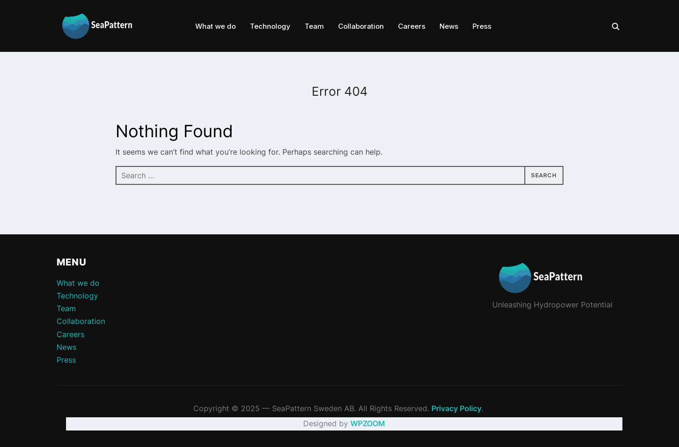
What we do (215, 26)
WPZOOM (367, 423)
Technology (270, 26)
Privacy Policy (456, 408)
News (448, 26)
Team (314, 26)
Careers (411, 26)
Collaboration (361, 26)
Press (481, 26)
